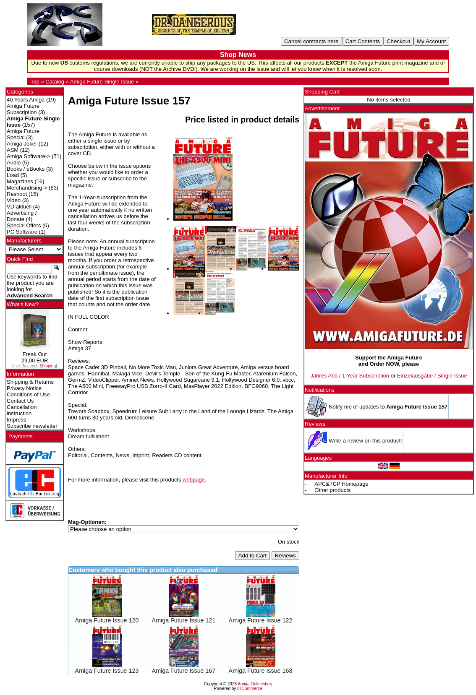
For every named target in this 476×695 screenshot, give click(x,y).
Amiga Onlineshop (255, 684)
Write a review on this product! (365, 440)
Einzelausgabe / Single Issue (432, 375)
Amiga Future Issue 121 (184, 620)
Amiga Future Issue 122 (261, 620)
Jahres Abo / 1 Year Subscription (349, 375)
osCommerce (249, 688)
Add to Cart (252, 555)
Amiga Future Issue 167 (184, 670)
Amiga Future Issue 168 (261, 670)
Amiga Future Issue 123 (107, 670)
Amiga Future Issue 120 (107, 620)
